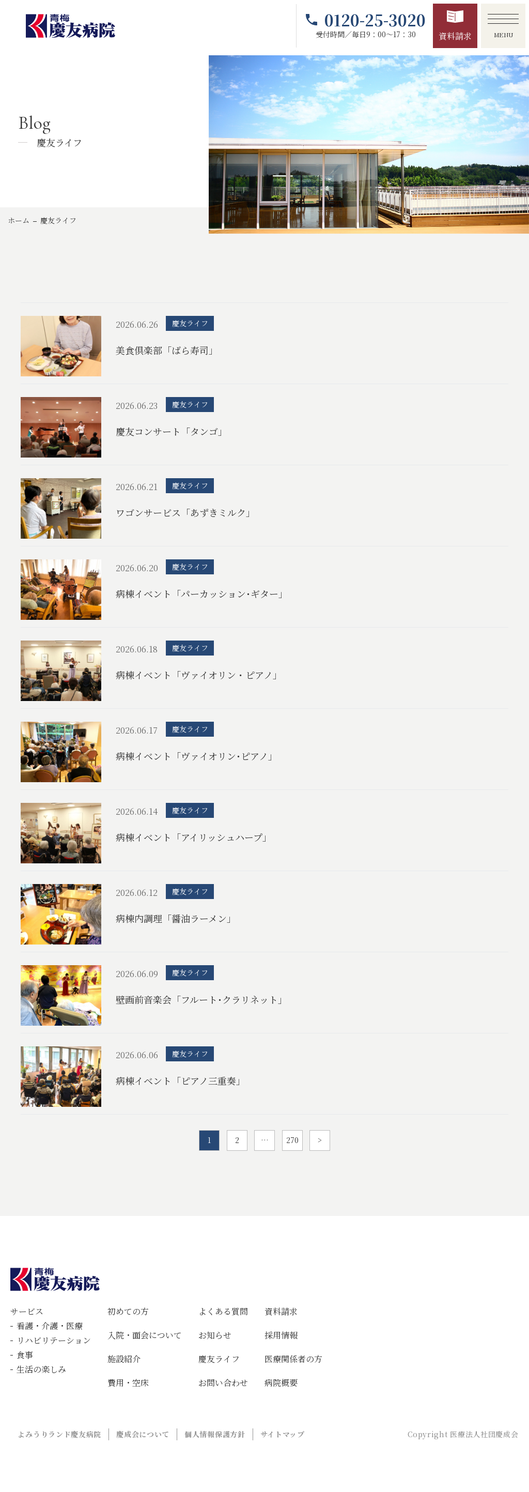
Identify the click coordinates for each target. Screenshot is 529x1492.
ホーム (18, 220)
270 (292, 1140)
